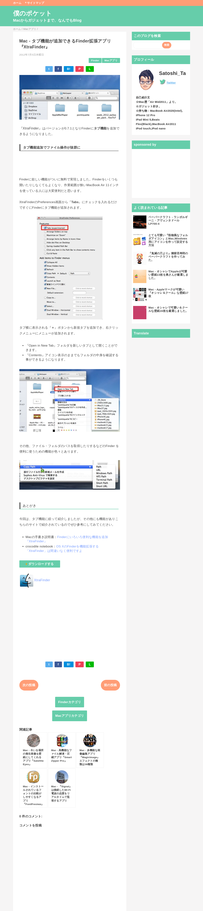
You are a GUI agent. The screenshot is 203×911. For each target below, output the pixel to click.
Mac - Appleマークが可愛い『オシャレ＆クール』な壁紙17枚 (168, 293)
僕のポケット (32, 13)
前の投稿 (110, 685)
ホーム (17, 2)
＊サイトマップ (34, 2)
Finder (95, 60)
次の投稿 (28, 685)
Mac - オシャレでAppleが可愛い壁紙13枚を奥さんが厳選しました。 (168, 275)
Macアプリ (110, 60)
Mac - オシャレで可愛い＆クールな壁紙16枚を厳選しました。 (168, 309)
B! (68, 69)
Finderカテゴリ (69, 702)
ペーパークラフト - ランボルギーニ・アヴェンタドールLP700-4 (168, 220)
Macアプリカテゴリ (69, 716)
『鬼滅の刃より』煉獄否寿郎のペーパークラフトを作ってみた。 (168, 256)
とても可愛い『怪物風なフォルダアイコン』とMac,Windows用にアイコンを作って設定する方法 (168, 240)
